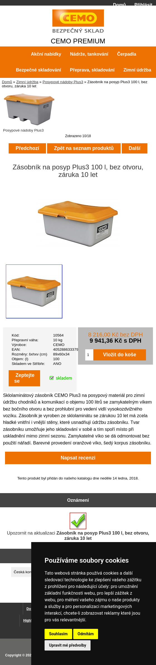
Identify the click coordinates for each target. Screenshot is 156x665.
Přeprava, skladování (92, 70)
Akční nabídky (46, 54)
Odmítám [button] (86, 634)
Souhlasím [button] (58, 634)
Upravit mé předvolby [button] (67, 645)
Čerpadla (126, 54)
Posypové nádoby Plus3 (63, 82)
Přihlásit (143, 4)
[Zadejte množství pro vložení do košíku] (89, 354)
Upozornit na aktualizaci (78, 527)
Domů (119, 4)
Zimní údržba (27, 82)
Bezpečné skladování (38, 70)
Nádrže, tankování (89, 54)
